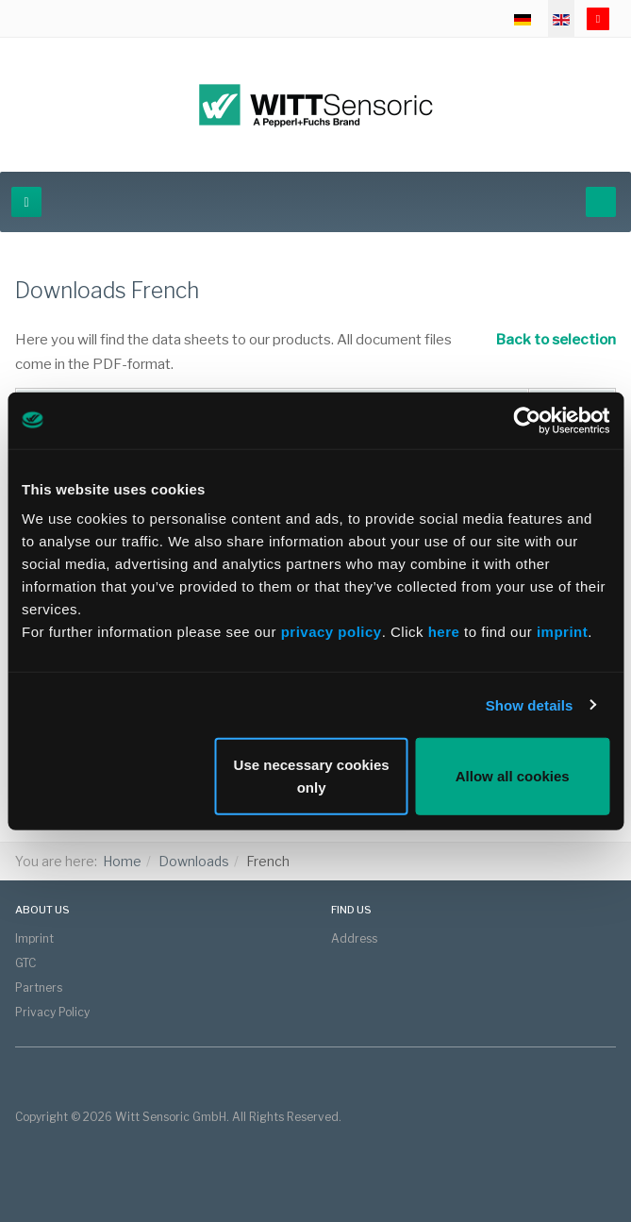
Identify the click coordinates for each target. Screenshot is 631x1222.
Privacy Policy (52, 1012)
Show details (529, 704)
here (446, 632)
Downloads (193, 861)
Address (354, 938)
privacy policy (331, 632)
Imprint (34, 938)
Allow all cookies (513, 776)
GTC (25, 963)
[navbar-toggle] (26, 202)
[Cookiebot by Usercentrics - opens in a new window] (526, 420)
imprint (562, 632)
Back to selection (546, 339)
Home (122, 861)
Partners (38, 987)
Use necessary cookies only (312, 776)
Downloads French (107, 290)
